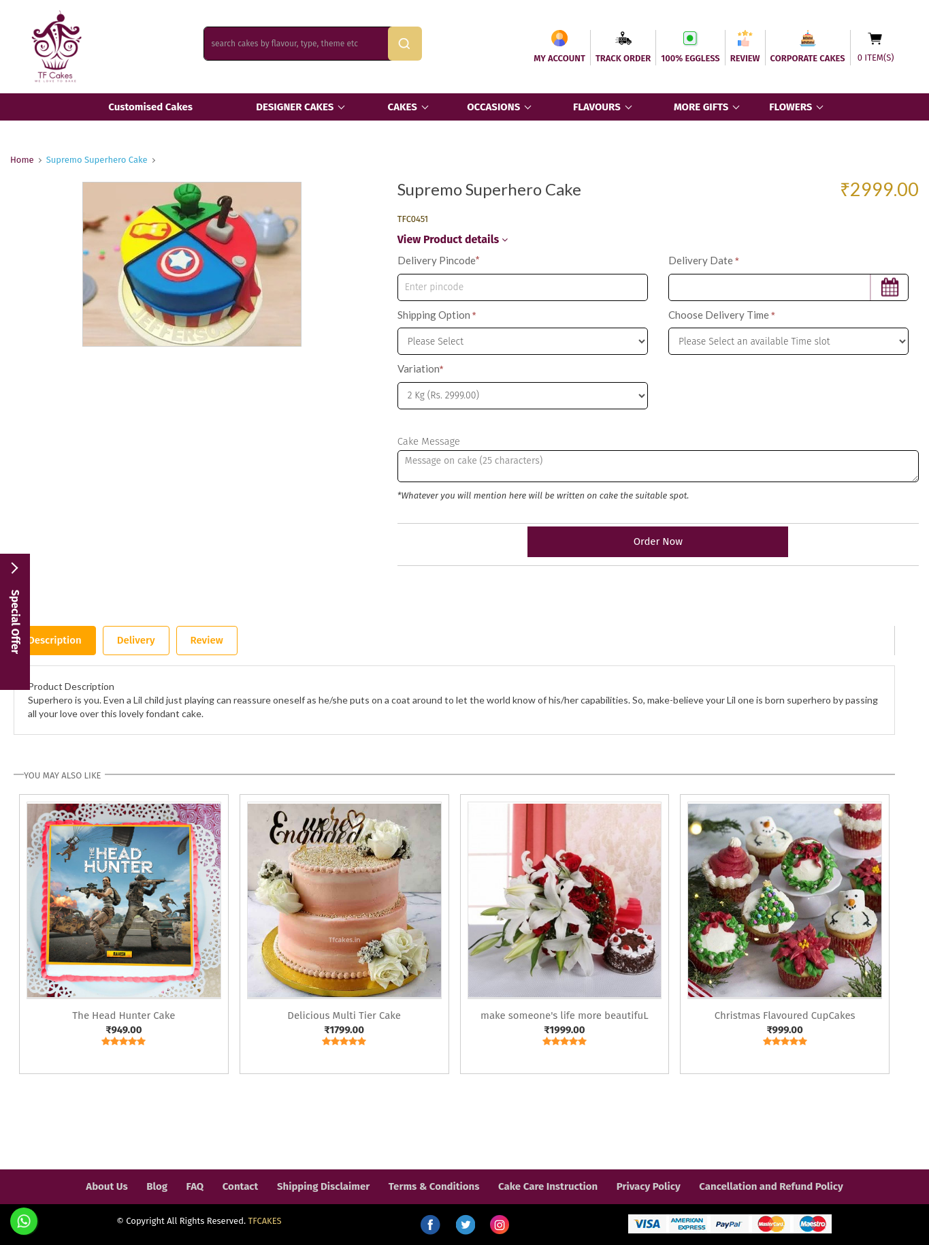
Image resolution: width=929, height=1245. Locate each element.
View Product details (452, 239)
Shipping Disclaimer (323, 1186)
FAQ (195, 1186)
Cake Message (428, 441)
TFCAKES (265, 1221)
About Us (106, 1186)
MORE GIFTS (701, 107)
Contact (241, 1186)
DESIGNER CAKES (294, 107)
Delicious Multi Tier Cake (344, 1015)
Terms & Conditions (434, 1186)
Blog (156, 1186)
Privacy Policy (649, 1186)
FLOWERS (790, 107)
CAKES (402, 107)
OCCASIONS (493, 107)
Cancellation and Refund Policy (771, 1186)
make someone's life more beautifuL (564, 1015)
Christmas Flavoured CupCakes (785, 1015)
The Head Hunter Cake (123, 1015)
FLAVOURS (597, 107)
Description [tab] (55, 640)
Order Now (658, 541)
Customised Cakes (150, 107)
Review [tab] (207, 640)
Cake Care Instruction (548, 1186)
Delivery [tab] (136, 640)
